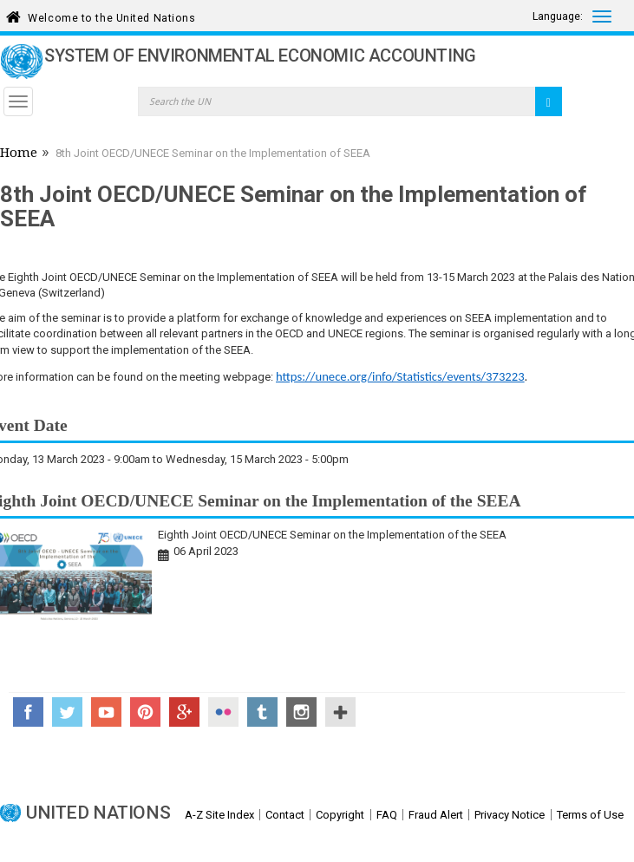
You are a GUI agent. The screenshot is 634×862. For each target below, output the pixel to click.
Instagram (301, 712)
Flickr (223, 712)
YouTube (106, 712)
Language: (558, 16)
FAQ (386, 814)
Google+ (184, 712)
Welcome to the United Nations (111, 15)
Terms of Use (590, 814)
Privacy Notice (509, 814)
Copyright (340, 814)
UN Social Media (340, 712)
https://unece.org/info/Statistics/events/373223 (400, 376)
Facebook (28, 712)
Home (18, 154)
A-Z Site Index (219, 814)
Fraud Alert (436, 814)
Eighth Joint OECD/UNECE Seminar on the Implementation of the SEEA (332, 534)
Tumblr (262, 712)
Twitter (67, 712)
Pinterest (145, 712)
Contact (284, 814)
